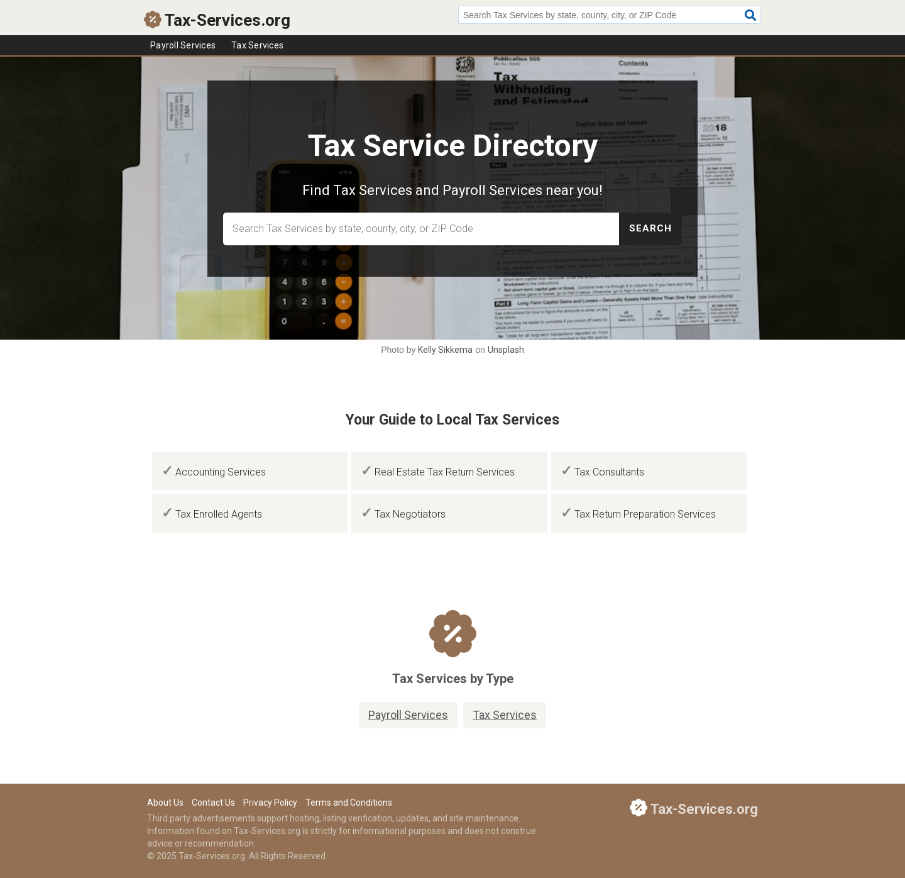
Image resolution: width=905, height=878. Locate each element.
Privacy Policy (270, 802)
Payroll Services (183, 45)
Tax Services (257, 45)
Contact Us (213, 802)
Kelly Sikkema (445, 350)
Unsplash (506, 350)
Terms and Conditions (348, 802)
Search (650, 228)
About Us (165, 802)
